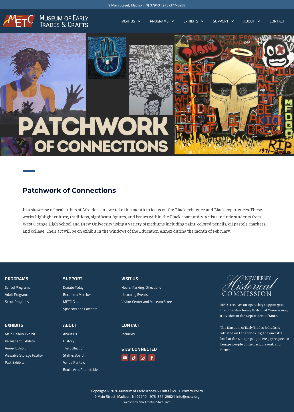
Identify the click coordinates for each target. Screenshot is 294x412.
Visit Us (131, 21)
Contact (277, 21)
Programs (162, 21)
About (252, 21)
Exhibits (193, 21)
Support (223, 21)
